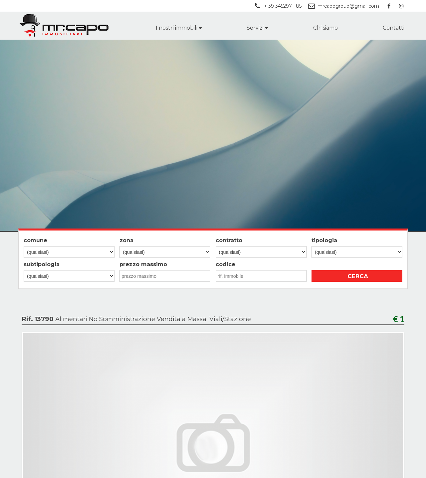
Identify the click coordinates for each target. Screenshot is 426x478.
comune (35, 240)
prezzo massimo (143, 264)
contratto (229, 240)
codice (225, 264)
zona (126, 240)
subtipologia (42, 264)
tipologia (324, 240)
